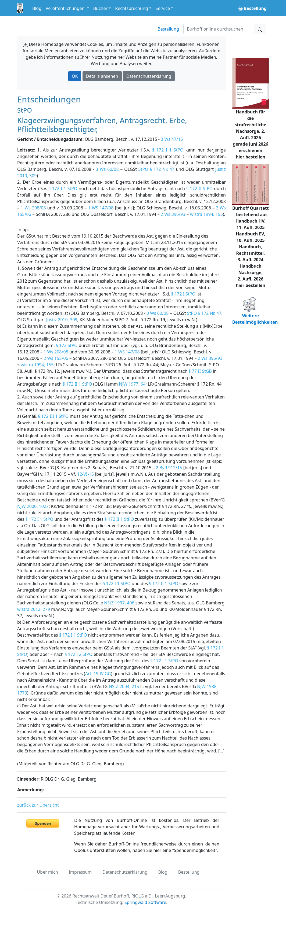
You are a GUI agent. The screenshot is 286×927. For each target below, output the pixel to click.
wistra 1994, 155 (206, 214)
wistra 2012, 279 (33, 609)
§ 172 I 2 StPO (78, 654)
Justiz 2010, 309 (61, 320)
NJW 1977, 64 (132, 384)
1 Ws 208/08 (33, 208)
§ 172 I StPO (183, 294)
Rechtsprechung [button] (131, 8)
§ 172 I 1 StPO (168, 150)
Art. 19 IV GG (98, 674)
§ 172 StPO (67, 345)
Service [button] (163, 8)
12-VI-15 (85, 474)
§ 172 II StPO (199, 188)
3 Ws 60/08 (107, 169)
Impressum (80, 872)
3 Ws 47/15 (172, 139)
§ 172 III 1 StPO (53, 416)
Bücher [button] (100, 8)
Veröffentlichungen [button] (65, 8)
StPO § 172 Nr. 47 (156, 169)
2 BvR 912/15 (169, 468)
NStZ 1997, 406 (119, 603)
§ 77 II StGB (200, 371)
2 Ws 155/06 (56, 358)
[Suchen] (217, 29)
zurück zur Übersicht (38, 805)
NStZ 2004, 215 (124, 686)
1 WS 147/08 (100, 208)
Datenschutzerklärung (148, 76)
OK (75, 76)
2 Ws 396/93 (173, 214)
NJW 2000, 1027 (33, 506)
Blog (36, 8)
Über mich (47, 872)
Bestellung (168, 29)
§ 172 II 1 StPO (77, 384)
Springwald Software (145, 902)
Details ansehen (102, 76)
